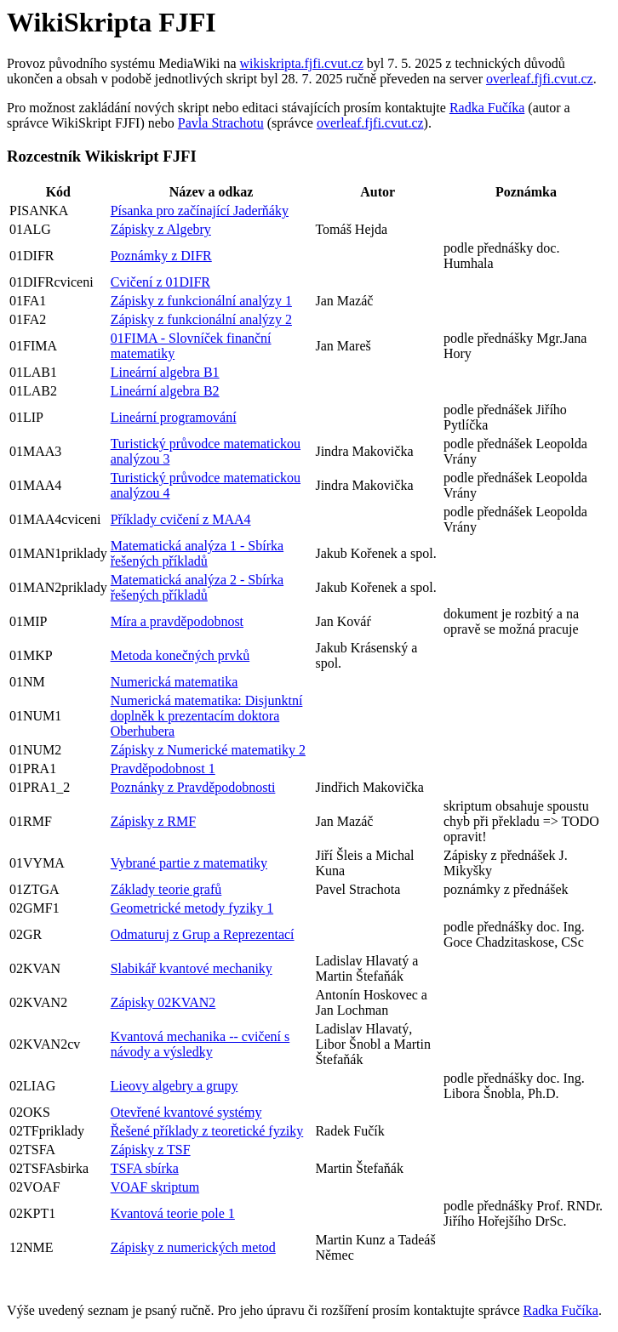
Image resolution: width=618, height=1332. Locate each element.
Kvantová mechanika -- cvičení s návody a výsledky (200, 1044)
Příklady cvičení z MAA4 (181, 519)
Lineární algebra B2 (165, 391)
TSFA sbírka (145, 1168)
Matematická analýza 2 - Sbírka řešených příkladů (197, 587)
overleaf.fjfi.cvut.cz (539, 78)
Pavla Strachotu (221, 123)
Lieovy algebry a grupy (174, 1086)
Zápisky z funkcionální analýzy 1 (201, 300)
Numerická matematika (174, 682)
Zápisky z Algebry (161, 229)
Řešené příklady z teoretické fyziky (207, 1131)
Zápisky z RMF (153, 821)
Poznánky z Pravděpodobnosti (193, 787)
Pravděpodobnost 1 (163, 768)
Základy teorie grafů (166, 889)
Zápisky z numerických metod (193, 1247)
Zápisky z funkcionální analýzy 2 (201, 319)
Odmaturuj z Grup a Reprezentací (203, 934)
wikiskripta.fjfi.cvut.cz (301, 63)
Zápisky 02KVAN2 (163, 1002)
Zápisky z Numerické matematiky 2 (208, 750)
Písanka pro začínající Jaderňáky (200, 210)
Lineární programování (174, 417)
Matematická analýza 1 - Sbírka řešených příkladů (197, 553)
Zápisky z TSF (151, 1149)
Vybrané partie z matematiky (189, 863)
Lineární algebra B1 (165, 372)
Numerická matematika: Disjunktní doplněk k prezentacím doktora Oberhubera (207, 715)
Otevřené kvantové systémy (186, 1112)
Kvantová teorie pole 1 (173, 1213)
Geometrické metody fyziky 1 (192, 908)
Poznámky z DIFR (161, 255)
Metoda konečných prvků (180, 655)
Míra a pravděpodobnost (177, 621)
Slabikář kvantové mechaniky (191, 968)
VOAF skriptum (155, 1187)
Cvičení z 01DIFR (160, 282)
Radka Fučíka (486, 107)
